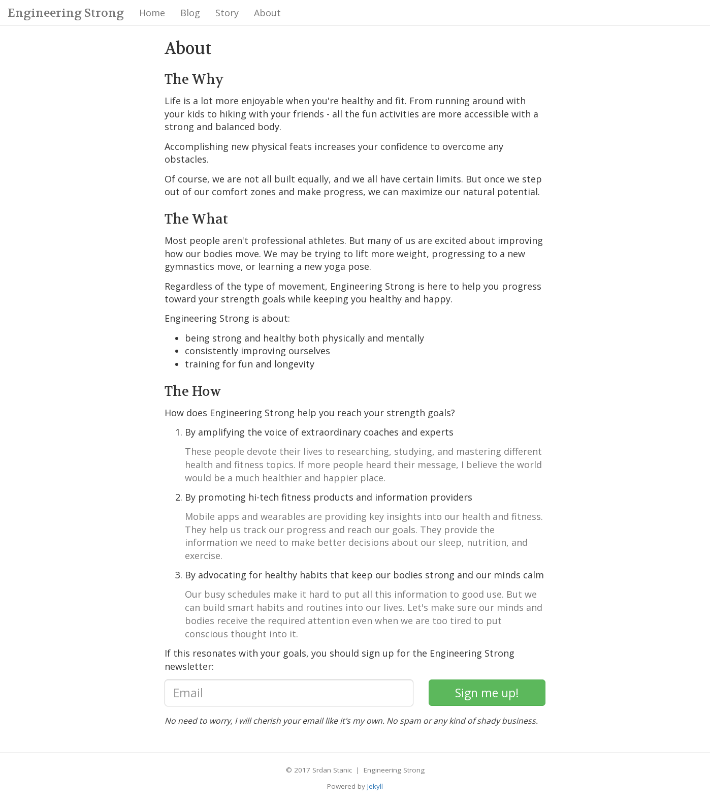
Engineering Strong (66, 13)
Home (152, 13)
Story (227, 13)
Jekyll (375, 786)
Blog (190, 13)
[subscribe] (487, 692)
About (267, 13)
